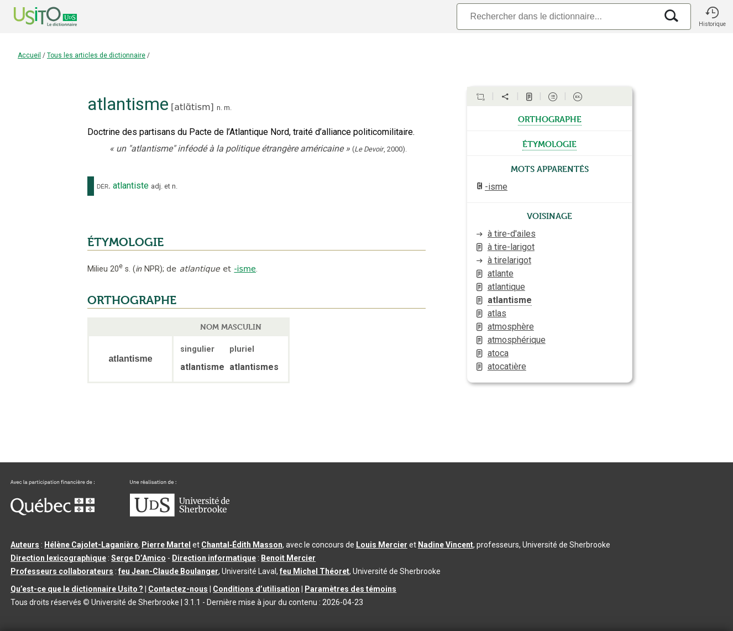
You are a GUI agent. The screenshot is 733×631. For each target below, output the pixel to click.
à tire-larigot (511, 247)
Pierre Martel (166, 544)
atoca (498, 353)
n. (219, 107)
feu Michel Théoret (314, 571)
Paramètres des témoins (350, 589)
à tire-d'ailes (512, 233)
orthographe (550, 118)
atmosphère (511, 326)
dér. (104, 185)
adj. (157, 186)
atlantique (506, 286)
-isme (245, 268)
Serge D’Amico (138, 558)
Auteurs (25, 544)
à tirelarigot (509, 260)
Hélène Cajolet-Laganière (91, 544)
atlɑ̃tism (192, 107)
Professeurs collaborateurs (62, 571)
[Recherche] (557, 16)
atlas (497, 313)
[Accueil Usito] (33, 16)
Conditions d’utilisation (256, 589)
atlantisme (510, 300)
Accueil (29, 55)
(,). (379, 149)
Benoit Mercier (288, 558)
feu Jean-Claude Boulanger (168, 571)
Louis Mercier (381, 544)
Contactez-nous (178, 589)
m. (228, 107)
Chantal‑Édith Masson (241, 544)
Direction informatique (214, 558)
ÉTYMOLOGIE (125, 242)
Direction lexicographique (58, 558)
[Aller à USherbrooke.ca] (179, 513)
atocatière (507, 366)
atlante (501, 273)
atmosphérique (517, 340)
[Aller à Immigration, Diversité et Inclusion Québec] (53, 512)
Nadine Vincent (445, 544)
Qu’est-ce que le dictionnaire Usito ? (77, 589)
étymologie (549, 143)
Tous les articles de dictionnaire (96, 55)
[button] (712, 16)
